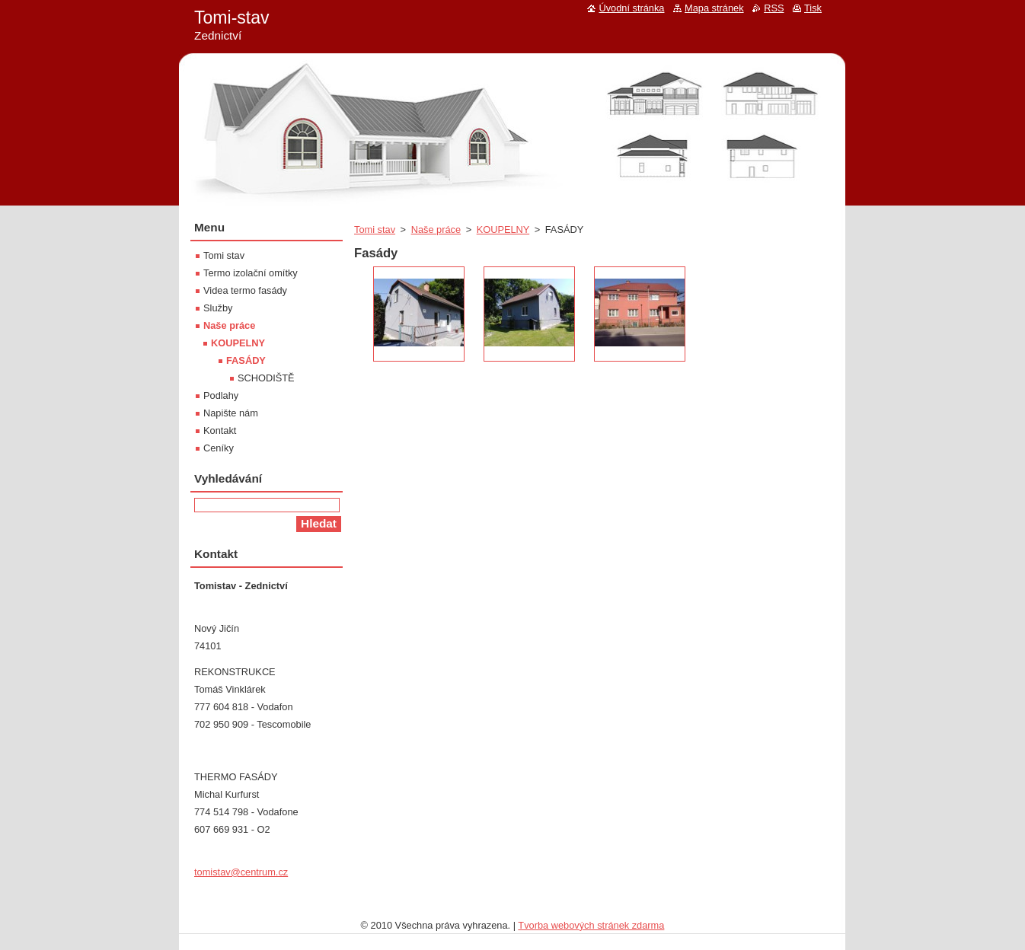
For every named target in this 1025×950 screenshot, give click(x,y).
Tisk (813, 8)
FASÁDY (246, 360)
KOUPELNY (503, 229)
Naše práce (436, 229)
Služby (217, 308)
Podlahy (220, 395)
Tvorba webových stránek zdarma (591, 925)
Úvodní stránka (631, 8)
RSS (774, 8)
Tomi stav (374, 229)
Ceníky (218, 448)
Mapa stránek (714, 8)
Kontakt (219, 430)
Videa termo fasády (245, 290)
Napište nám (230, 413)
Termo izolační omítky (250, 273)
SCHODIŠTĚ (266, 378)
